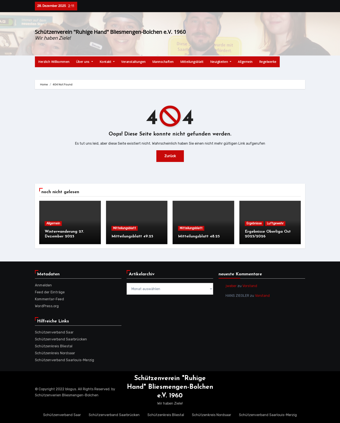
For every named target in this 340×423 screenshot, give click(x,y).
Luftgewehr (275, 223)
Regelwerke (267, 62)
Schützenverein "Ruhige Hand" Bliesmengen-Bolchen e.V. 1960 (110, 31)
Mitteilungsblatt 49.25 (132, 236)
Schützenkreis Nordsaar (55, 353)
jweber (231, 286)
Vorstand (249, 286)
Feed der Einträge (50, 292)
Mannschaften (163, 62)
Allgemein (245, 62)
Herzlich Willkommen (54, 62)
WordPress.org (47, 306)
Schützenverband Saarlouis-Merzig (64, 360)
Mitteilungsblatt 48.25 (199, 236)
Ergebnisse (254, 223)
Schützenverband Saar (54, 332)
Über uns (84, 62)
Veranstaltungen (133, 62)
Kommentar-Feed (49, 299)
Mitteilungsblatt (192, 62)
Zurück (170, 156)
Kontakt (107, 62)
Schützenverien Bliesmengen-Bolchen (66, 395)
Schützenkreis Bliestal (53, 346)
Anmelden (43, 285)
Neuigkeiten (221, 62)
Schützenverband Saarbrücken (61, 339)
